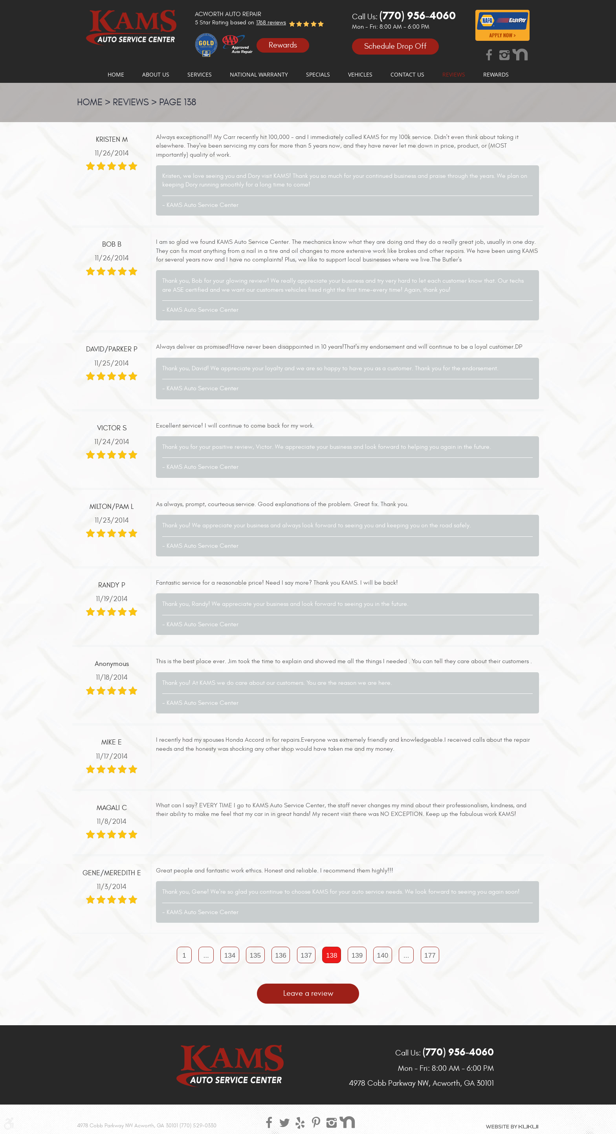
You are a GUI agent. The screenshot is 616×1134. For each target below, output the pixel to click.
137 (306, 956)
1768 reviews (271, 22)
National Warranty (259, 74)
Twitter (284, 1122)
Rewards (283, 44)
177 (433, 956)
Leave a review (308, 994)
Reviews (453, 74)
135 (254, 956)
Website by (512, 1126)
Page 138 (177, 102)
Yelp (300, 1122)
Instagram (504, 54)
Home (116, 74)
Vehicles (360, 74)
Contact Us (407, 74)
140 (384, 956)
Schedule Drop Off (395, 46)
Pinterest (316, 1122)
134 (227, 956)
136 (280, 956)
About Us (155, 74)
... (203, 956)
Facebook (489, 54)
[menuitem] (116, 74)
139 (358, 956)
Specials (318, 74)
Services (199, 74)
